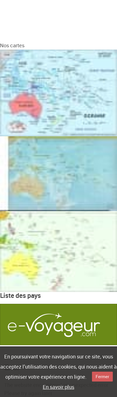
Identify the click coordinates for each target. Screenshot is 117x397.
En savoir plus (58, 386)
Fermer (102, 376)
